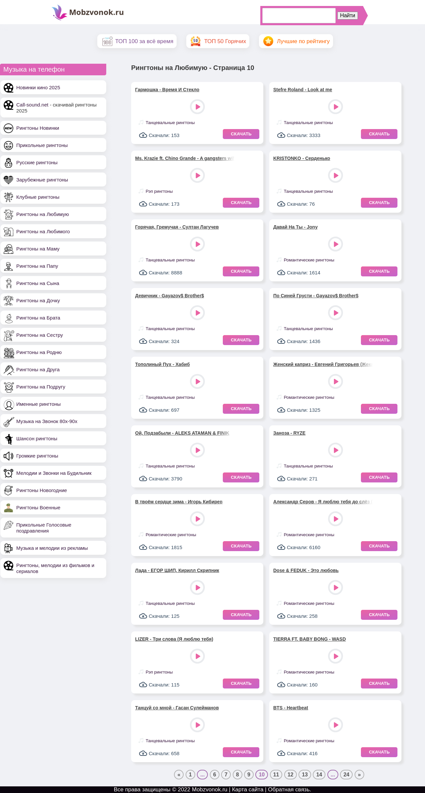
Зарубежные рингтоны (42, 179)
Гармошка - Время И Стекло (167, 89)
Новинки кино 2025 (38, 87)
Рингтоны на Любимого (43, 231)
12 (291, 774)
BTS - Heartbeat (290, 707)
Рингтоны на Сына (37, 283)
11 (276, 774)
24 (346, 774)
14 (319, 774)
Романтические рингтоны (309, 259)
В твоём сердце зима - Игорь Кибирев (178, 501)
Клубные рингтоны (37, 197)
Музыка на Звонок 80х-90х (46, 421)
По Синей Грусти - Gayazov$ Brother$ (315, 295)
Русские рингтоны (36, 162)
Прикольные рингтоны (42, 145)
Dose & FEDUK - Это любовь (306, 570)
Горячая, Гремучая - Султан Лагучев (177, 227)
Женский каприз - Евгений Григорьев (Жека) (323, 364)
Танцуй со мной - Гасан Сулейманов (177, 707)
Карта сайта (248, 789)
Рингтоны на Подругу (40, 387)
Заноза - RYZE (289, 433)
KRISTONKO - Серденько (301, 158)
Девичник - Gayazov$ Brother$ (169, 295)
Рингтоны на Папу (37, 266)
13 (305, 774)
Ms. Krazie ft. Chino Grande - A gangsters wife (185, 158)
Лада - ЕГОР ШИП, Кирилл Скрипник (177, 570)
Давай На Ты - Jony (295, 227)
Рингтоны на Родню (39, 352)
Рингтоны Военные (38, 507)
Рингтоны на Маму (37, 249)
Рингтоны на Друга (38, 369)
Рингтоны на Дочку (38, 300)
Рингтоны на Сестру (39, 335)
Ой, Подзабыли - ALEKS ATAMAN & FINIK (182, 433)
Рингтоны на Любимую (42, 214)
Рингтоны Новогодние (41, 490)
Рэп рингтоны (159, 191)
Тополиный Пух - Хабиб (162, 364)
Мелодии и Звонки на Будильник (54, 473)
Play (198, 107)
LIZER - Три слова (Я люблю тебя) (174, 639)
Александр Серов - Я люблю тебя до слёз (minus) (323, 501)
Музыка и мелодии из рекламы (52, 548)
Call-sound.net (32, 105)
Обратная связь (288, 789)
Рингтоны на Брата (38, 318)
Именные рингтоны (38, 404)
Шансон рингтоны (36, 438)
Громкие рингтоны (37, 456)
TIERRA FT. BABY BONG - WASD (309, 639)
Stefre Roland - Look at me (302, 89)
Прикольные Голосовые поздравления (43, 528)
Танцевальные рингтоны (170, 122)
